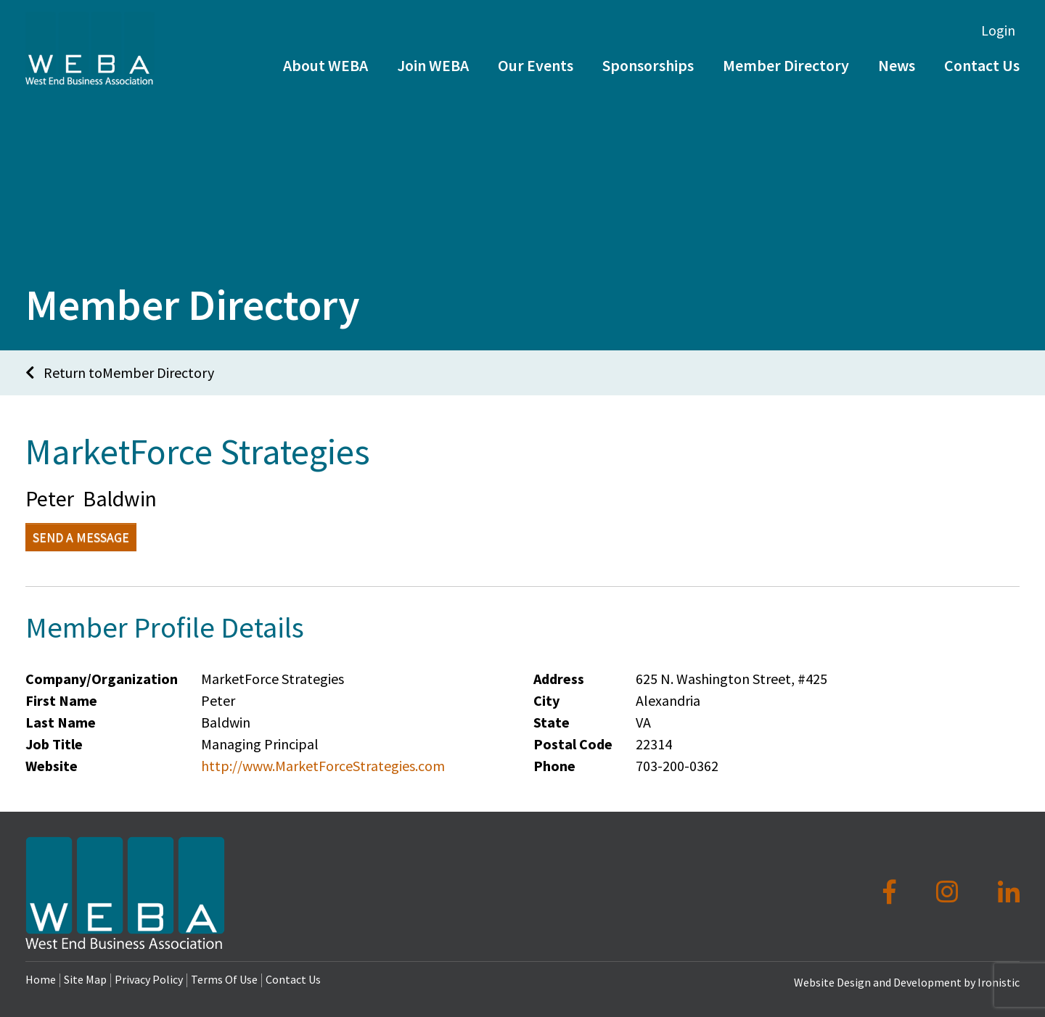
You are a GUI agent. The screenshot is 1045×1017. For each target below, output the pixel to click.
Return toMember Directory (119, 372)
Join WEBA (433, 85)
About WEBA (325, 85)
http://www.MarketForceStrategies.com (323, 766)
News (896, 85)
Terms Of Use (224, 979)
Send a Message (81, 537)
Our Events (535, 85)
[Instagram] (949, 892)
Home (40, 979)
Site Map (85, 979)
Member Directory (786, 85)
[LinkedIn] (1009, 892)
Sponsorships (648, 85)
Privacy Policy (149, 979)
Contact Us (293, 979)
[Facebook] (892, 892)
